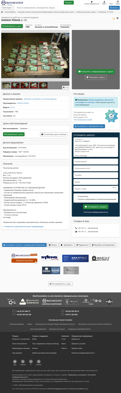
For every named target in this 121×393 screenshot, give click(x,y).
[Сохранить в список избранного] (113, 18)
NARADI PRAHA (23, 103)
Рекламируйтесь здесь (60, 284)
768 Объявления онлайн (83, 120)
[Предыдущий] (3, 59)
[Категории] (7, 8)
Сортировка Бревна (16, 324)
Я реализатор (83, 196)
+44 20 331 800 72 (23, 311)
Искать (114, 8)
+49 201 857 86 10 (72, 311)
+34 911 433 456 (71, 314)
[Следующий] (67, 59)
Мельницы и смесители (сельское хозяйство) (95, 324)
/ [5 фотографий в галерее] (65, 87)
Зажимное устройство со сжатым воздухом (40, 99)
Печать (53, 245)
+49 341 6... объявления (86, 228)
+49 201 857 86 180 (23, 314)
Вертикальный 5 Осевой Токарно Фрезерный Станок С (55, 324)
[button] (118, 3)
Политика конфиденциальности (96, 212)
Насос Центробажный (38, 329)
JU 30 (13, 107)
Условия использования (76, 389)
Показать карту (96, 77)
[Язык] (111, 3)
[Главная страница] (2, 12)
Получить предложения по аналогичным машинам (97, 199)
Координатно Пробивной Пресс (79, 329)
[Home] (10, 12)
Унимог (29, 324)
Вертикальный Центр (57, 329)
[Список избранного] (91, 3)
